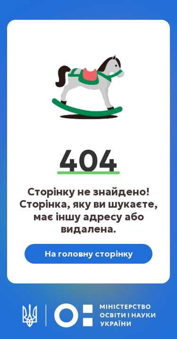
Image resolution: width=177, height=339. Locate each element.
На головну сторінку (88, 253)
